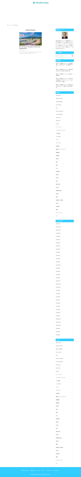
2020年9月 (58, 328)
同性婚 (57, 158)
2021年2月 (58, 312)
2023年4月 (58, 271)
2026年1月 (58, 223)
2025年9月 (58, 236)
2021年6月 (58, 303)
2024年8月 (58, 252)
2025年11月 (58, 230)
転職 (57, 196)
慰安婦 (57, 174)
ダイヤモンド (58, 142)
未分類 (57, 187)
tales (57, 355)
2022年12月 (58, 284)
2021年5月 (58, 306)
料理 (57, 181)
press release (58, 104)
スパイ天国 (58, 136)
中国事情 (57, 146)
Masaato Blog (39, 474)
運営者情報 (32, 470)
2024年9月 (58, 249)
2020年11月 (58, 322)
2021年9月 (58, 293)
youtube (57, 123)
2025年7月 (58, 239)
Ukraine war (58, 117)
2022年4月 (58, 290)
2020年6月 (58, 331)
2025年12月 (58, 226)
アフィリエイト (59, 127)
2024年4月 (58, 261)
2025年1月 (58, 245)
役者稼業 (57, 171)
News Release (56, 470)
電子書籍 (57, 206)
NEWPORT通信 (59, 101)
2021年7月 (58, 299)
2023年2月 (58, 277)
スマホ (57, 139)
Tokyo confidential (59, 111)
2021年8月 (58, 296)
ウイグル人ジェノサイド (60, 130)
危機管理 (57, 155)
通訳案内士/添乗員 (59, 200)
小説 (57, 168)
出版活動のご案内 (24, 470)
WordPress (58, 120)
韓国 (57, 209)
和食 (57, 409)
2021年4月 (58, 309)
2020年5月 (58, 334)
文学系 (57, 177)
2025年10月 (58, 233)
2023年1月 (58, 280)
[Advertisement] (40, 14)
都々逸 (57, 203)
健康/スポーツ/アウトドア (61, 149)
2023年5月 (58, 268)
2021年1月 (58, 315)
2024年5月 (58, 258)
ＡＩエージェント (59, 212)
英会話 (57, 193)
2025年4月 (58, 242)
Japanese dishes (59, 98)
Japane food (58, 95)
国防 (57, 165)
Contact (43, 470)
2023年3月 (58, 274)
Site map (38, 470)
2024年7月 (58, 255)
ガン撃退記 (58, 133)
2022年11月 (58, 287)
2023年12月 (58, 265)
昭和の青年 (58, 184)
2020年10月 (58, 325)
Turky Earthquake (59, 114)
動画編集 (57, 152)
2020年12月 (58, 319)
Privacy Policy (49, 470)
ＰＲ (57, 463)
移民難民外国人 (59, 190)
